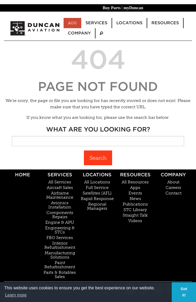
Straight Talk (135, 215)
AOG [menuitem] (72, 23)
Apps (135, 188)
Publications (135, 204)
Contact (173, 193)
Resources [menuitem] (165, 22)
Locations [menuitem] (129, 22)
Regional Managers (97, 206)
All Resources (135, 182)
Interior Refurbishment (59, 245)
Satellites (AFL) (97, 193)
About (173, 182)
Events (135, 193)
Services (59, 174)
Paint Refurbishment (59, 265)
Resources (135, 174)
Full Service (97, 188)
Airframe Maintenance (59, 195)
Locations (97, 174)
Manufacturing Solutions (60, 255)
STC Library (135, 210)
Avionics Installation (59, 205)
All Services (59, 182)
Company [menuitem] (79, 33)
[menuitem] (101, 33)
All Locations (97, 182)
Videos (135, 221)
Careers (173, 188)
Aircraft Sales (60, 188)
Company (173, 174)
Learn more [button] (16, 295)
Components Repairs (59, 215)
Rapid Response (97, 199)
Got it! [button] (184, 292)
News (135, 199)
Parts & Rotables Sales (60, 274)
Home (22, 174)
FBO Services (59, 238)
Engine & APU (59, 222)
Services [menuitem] (96, 22)
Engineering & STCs (60, 230)
